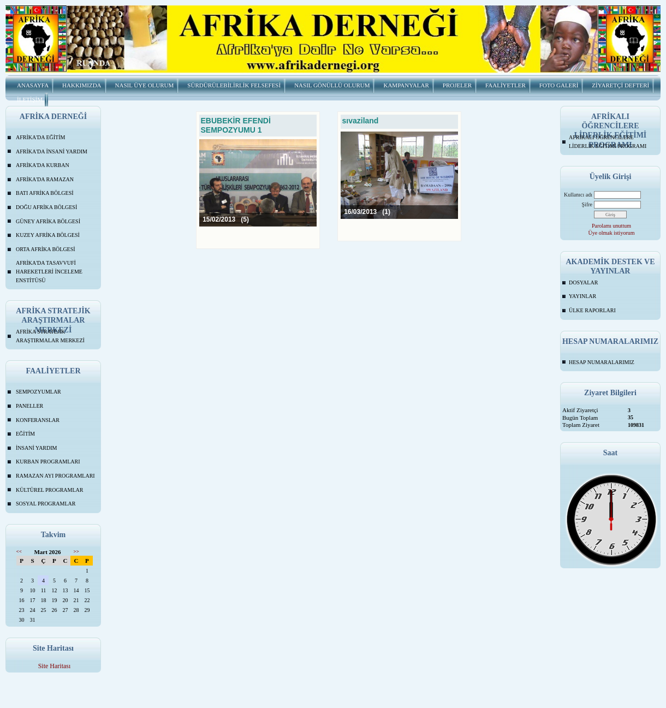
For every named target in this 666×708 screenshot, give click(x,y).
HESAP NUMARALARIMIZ (601, 362)
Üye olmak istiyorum (611, 233)
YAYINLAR (582, 296)
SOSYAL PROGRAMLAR (45, 504)
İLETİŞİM (30, 99)
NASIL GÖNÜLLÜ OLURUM (332, 85)
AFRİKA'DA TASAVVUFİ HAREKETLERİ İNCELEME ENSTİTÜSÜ (49, 271)
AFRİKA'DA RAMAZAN (45, 179)
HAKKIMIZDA (82, 85)
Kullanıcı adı (578, 195)
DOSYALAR (583, 282)
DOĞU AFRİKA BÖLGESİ (46, 207)
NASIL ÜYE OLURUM (144, 85)
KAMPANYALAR (406, 85)
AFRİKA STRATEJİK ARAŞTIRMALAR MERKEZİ (50, 336)
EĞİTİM (25, 434)
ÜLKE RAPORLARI (592, 310)
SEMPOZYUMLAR (38, 392)
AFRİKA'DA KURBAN (42, 165)
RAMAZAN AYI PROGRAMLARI (55, 476)
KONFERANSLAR (38, 420)
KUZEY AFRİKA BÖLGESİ (48, 235)
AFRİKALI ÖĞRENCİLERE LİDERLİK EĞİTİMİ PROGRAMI (607, 141)
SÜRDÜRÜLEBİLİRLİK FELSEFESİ (234, 85)
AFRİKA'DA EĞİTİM (40, 137)
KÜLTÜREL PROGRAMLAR (49, 490)
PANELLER (29, 406)
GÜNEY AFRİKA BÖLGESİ (48, 221)
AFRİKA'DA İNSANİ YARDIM (51, 151)
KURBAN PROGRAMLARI (48, 462)
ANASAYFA (33, 85)
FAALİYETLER (505, 85)
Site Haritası (54, 666)
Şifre (587, 204)
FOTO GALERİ (559, 85)
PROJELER (457, 85)
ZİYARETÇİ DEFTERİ (620, 85)
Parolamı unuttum (611, 226)
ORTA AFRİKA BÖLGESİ (45, 249)
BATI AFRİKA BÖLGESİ (45, 193)
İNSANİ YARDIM (36, 448)
